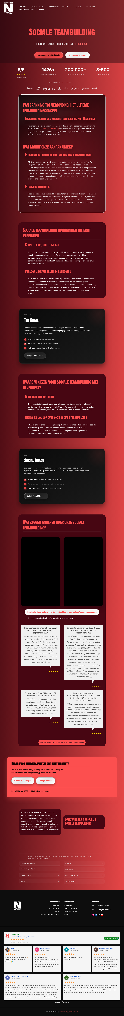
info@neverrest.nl (104, 910)
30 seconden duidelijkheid (48, 55)
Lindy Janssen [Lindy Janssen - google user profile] (45, 948)
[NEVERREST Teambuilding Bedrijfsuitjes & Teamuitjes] (8, 8)
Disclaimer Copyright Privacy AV (68, 1011)
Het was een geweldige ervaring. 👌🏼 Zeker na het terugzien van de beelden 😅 (17, 959)
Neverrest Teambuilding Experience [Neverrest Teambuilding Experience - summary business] (23, 937)
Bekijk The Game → (35, 356)
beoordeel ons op (110, 938)
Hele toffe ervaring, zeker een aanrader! (73, 958)
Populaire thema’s (26, 875)
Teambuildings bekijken (28, 869)
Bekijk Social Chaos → (36, 496)
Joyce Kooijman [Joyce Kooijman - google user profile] (75, 976)
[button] (69, 6)
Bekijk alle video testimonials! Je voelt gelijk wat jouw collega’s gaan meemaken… (62, 612)
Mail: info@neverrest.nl (40, 791)
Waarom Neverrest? (71, 911)
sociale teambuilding (50, 129)
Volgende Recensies (62, 1002)
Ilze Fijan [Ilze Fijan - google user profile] (73, 948)
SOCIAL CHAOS (54, 908)
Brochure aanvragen (22, 781)
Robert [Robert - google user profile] (13, 948)
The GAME (56, 906)
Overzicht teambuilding (28, 863)
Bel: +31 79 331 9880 (19, 791)
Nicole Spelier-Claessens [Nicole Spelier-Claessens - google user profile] (19, 976)
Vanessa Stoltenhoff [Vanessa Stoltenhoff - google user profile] (106, 948)
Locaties (57, 911)
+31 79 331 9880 (104, 906)
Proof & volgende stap (71, 875)
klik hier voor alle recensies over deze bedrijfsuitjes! (62, 742)
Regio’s (23, 881)
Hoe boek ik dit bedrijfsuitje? (50, 914)
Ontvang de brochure (78, 55)
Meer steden (69, 869)
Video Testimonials (71, 908)
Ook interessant (69, 881)
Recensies (68, 906)
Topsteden (68, 863)
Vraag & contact (45, 781)
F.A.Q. (66, 914)
